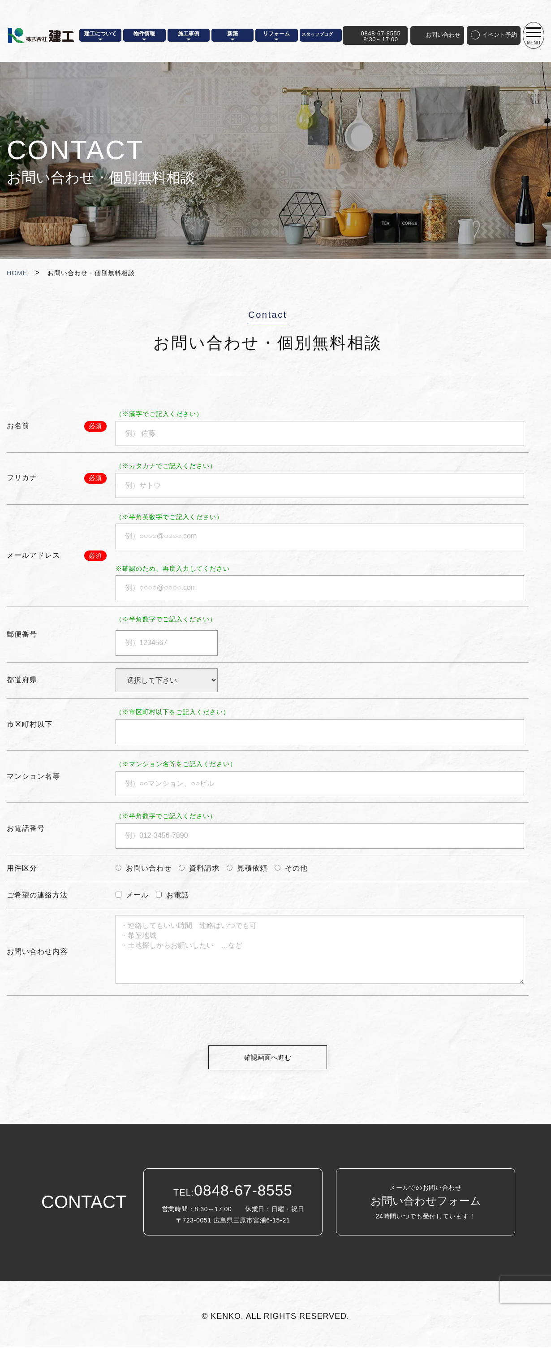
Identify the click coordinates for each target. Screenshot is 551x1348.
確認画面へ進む (268, 1058)
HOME (17, 273)
